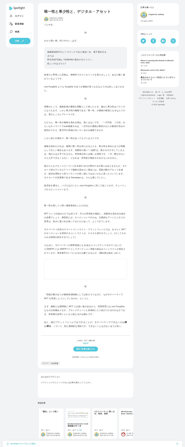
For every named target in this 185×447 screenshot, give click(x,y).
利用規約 (170, 95)
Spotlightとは (148, 92)
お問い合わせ (171, 98)
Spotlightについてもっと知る (23, 444)
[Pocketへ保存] (173, 41)
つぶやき (50, 363)
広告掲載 (160, 98)
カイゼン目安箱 (158, 101)
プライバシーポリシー (147, 98)
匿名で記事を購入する (85, 349)
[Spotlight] (17, 10)
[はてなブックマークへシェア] (163, 41)
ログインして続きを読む (90, 357)
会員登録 (75, 357)
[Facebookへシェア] (153, 41)
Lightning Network (148, 95)
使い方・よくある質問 (163, 92)
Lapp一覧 (161, 95)
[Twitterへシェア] (143, 41)
